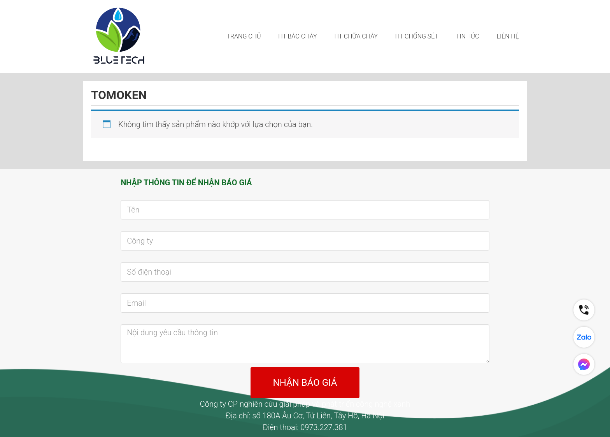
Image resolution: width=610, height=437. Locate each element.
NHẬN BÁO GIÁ (305, 382)
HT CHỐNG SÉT (416, 36)
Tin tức (467, 36)
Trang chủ (243, 36)
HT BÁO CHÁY (297, 36)
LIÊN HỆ (508, 36)
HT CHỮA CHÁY (356, 36)
